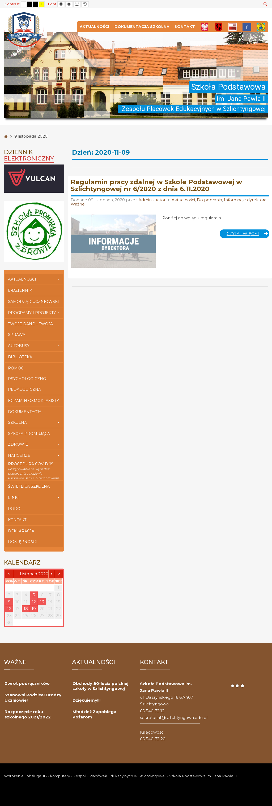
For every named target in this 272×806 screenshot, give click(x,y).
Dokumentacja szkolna (141, 26)
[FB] (247, 26)
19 (34, 608)
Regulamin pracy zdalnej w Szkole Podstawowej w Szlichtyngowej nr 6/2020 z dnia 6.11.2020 (156, 185)
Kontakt (185, 26)
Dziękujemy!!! (86, 700)
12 (34, 601)
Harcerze (34, 455)
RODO (14, 508)
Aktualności (94, 26)
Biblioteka (20, 357)
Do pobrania (209, 199)
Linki (34, 497)
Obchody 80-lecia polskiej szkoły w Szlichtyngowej (100, 686)
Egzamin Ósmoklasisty (33, 400)
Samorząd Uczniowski (33, 301)
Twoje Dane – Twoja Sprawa (30, 329)
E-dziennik (20, 290)
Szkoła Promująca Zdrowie (34, 440)
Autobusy (34, 345)
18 (26, 608)
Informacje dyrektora (245, 199)
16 (9, 608)
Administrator (152, 199)
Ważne (78, 204)
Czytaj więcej (248, 234)
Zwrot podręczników (27, 683)
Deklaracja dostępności (22, 536)
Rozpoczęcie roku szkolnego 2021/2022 (28, 714)
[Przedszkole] (261, 26)
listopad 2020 (34, 573)
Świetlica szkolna (29, 486)
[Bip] (233, 26)
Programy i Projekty (34, 312)
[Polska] (205, 26)
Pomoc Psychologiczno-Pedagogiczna (28, 379)
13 (42, 601)
